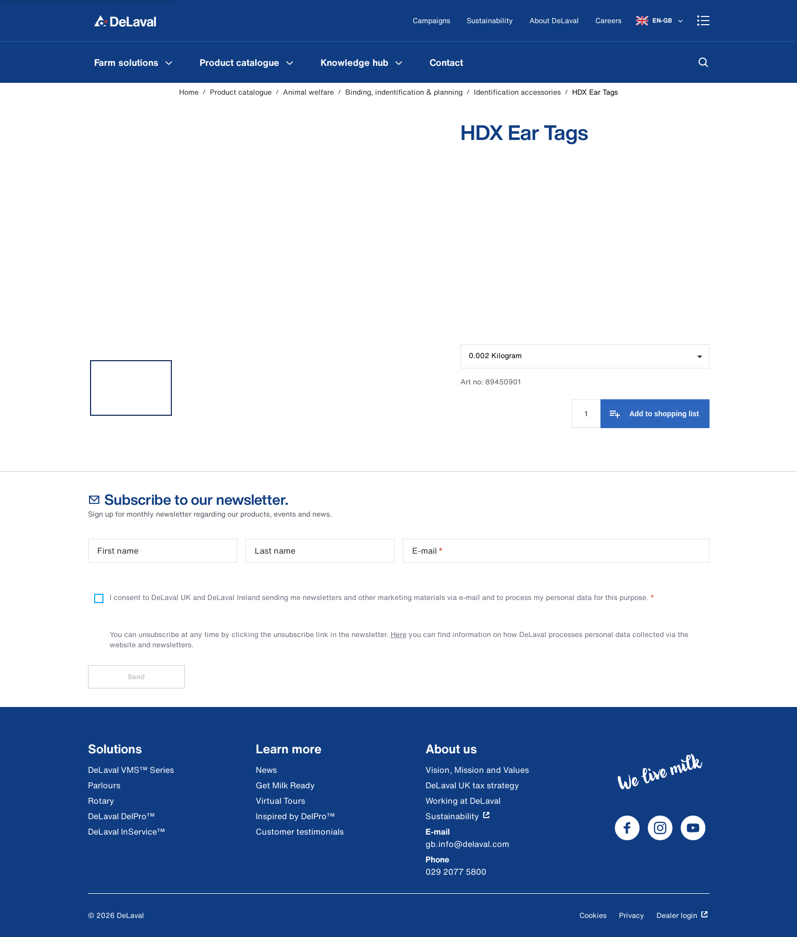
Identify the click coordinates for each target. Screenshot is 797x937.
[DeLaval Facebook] (627, 828)
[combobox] (585, 356)
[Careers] (608, 20)
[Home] (125, 20)
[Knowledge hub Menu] (398, 62)
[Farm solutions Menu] (168, 62)
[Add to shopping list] (654, 413)
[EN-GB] (660, 20)
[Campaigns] (431, 20)
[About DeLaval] (554, 20)
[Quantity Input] (586, 414)
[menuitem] (134, 62)
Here (398, 634)
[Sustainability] (489, 20)
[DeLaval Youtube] (693, 828)
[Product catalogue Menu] (289, 62)
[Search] (703, 62)
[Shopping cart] (703, 20)
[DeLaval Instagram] (660, 828)
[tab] (131, 388)
